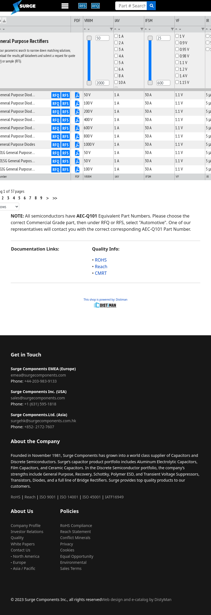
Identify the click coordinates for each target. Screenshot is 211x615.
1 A (119, 36)
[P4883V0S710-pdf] (77, 137)
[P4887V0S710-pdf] (77, 170)
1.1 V (181, 62)
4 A (119, 55)
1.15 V (182, 82)
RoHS (15, 496)
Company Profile (26, 525)
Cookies (67, 550)
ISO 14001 (69, 496)
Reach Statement (75, 531)
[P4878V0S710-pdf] (77, 95)
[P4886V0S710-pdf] (77, 161)
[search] (151, 5)
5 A (119, 62)
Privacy (66, 544)
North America (26, 556)
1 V (179, 36)
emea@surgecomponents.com (38, 375)
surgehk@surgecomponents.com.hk (43, 420)
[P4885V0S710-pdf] (77, 153)
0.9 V (181, 42)
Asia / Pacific (24, 568)
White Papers (23, 544)
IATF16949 (114, 496)
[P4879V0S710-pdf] (77, 104)
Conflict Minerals (75, 537)
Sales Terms (71, 568)
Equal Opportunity (76, 556)
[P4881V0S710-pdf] (77, 120)
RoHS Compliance (76, 525)
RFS (65, 95)
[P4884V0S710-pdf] (77, 145)
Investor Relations (27, 531)
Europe (19, 562)
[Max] (102, 83)
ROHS (101, 260)
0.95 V (182, 49)
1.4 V (181, 75)
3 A (119, 49)
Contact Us (20, 550)
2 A (119, 42)
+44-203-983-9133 (40, 381)
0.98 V (182, 55)
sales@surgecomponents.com (38, 397)
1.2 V (181, 69)
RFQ (55, 95)
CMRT (101, 273)
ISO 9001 (48, 496)
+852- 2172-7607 (39, 426)
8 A (119, 75)
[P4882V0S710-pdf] (77, 128)
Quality (17, 537)
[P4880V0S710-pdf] (77, 112)
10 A (120, 82)
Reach (101, 266)
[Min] (102, 38)
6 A (119, 69)
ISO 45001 (91, 496)
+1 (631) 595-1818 (40, 404)
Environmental (73, 562)
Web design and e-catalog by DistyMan (137, 599)
